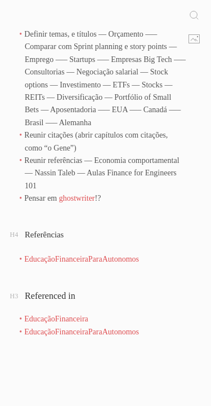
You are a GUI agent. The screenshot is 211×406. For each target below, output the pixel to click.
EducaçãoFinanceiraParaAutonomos (81, 259)
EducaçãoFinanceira (56, 319)
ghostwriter (77, 198)
